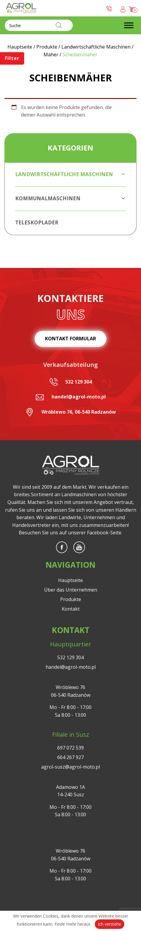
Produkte (70, 599)
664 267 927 (70, 757)
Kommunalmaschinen (70, 198)
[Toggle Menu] (129, 25)
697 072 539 (70, 747)
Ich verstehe (109, 924)
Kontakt (71, 609)
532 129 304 (78, 381)
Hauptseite (70, 580)
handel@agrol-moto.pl (79, 396)
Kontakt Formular (70, 338)
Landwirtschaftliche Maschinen (70, 174)
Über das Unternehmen (70, 589)
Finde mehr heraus (73, 924)
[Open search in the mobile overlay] (38, 25)
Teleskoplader (36, 222)
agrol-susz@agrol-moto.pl (70, 767)
